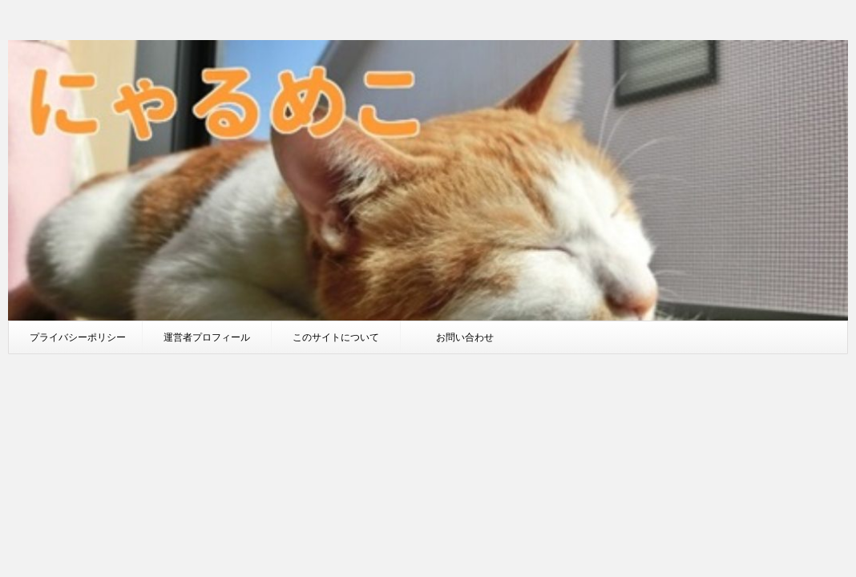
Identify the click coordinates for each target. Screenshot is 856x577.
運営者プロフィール (207, 337)
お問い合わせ (465, 337)
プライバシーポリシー (78, 337)
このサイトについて (336, 337)
